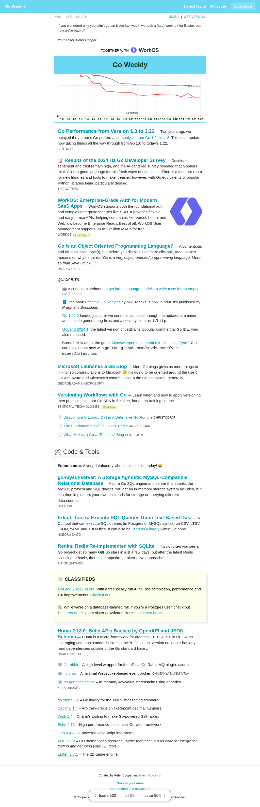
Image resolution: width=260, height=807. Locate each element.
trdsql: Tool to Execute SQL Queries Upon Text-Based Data (125, 516)
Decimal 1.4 (68, 707)
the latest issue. (149, 612)
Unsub (174, 17)
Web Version (194, 17)
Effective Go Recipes (103, 302)
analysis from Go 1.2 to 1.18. (146, 137)
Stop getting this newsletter (130, 788)
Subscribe (243, 6)
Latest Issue (195, 6)
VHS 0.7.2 (66, 740)
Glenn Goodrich (149, 774)
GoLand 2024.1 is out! (76, 588)
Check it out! (100, 594)
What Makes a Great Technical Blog (93, 434)
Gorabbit (70, 664)
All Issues (218, 6)
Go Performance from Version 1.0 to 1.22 (106, 131)
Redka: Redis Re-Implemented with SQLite (106, 545)
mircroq (69, 672)
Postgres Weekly (72, 612)
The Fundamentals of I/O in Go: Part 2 (95, 425)
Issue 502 (105, 795)
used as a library (145, 528)
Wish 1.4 (65, 715)
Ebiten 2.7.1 (68, 753)
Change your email (130, 782)
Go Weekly (15, 6)
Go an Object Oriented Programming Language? (115, 246)
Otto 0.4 (64, 732)
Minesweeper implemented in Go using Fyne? (150, 342)
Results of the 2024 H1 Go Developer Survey (115, 160)
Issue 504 (154, 795)
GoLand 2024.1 (75, 329)
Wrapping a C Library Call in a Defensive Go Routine (108, 416)
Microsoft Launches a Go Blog (92, 365)
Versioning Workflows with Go (92, 394)
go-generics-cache (79, 681)
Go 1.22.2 (70, 315)
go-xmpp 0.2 (68, 699)
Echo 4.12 (66, 723)
